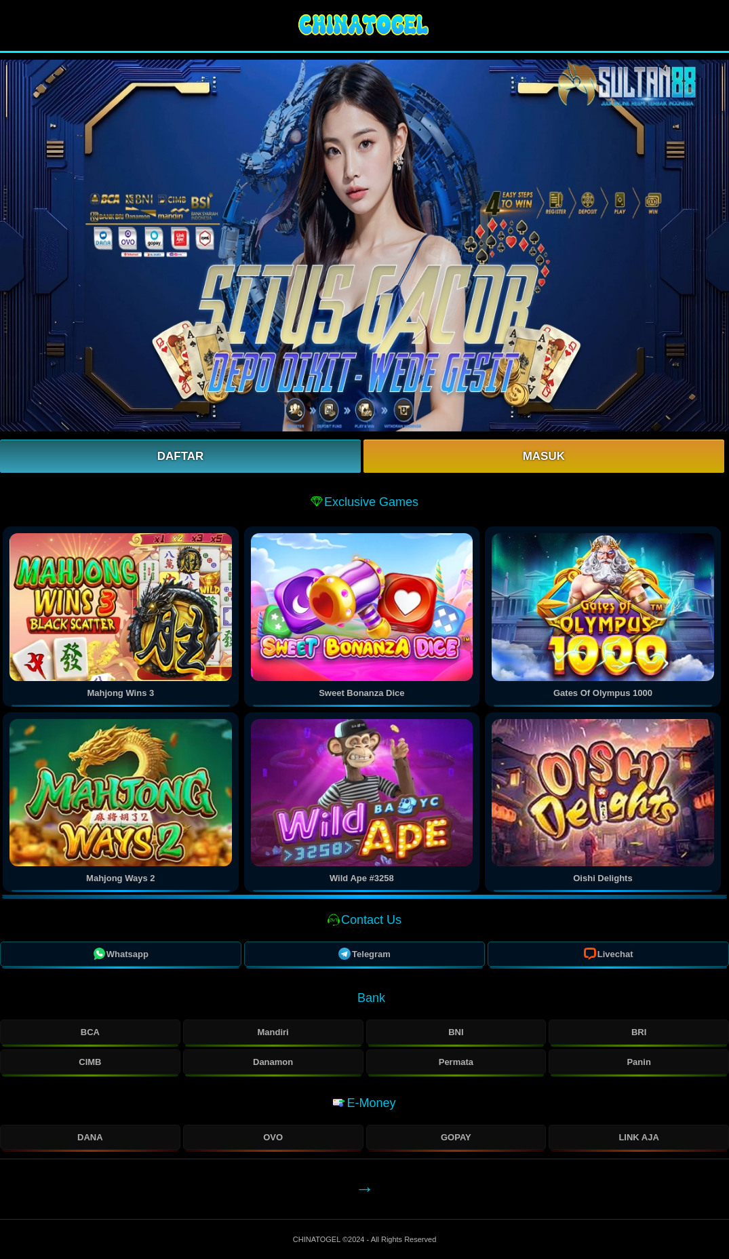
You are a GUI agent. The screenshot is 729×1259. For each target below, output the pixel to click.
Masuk (544, 456)
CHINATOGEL (317, 1239)
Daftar (180, 456)
